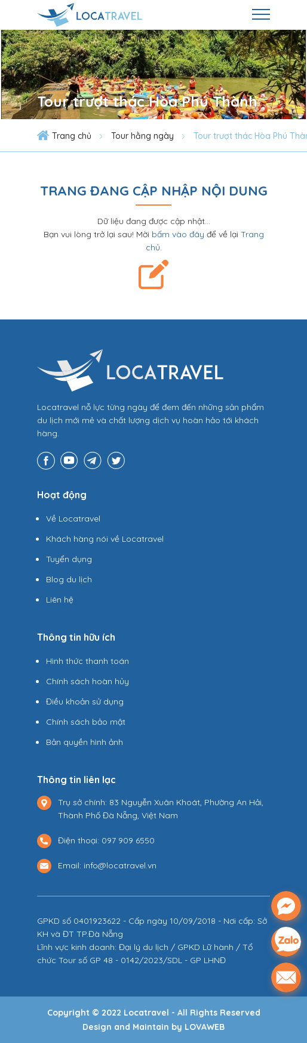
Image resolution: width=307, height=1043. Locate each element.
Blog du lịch (69, 579)
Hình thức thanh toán (87, 661)
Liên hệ (59, 599)
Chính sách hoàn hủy (87, 681)
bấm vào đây (178, 234)
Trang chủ (71, 136)
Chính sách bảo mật (85, 721)
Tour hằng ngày (142, 136)
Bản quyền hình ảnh (84, 742)
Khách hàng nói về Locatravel (105, 538)
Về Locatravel (73, 518)
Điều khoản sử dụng (85, 701)
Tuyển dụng (69, 559)
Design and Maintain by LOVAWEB (153, 1027)
